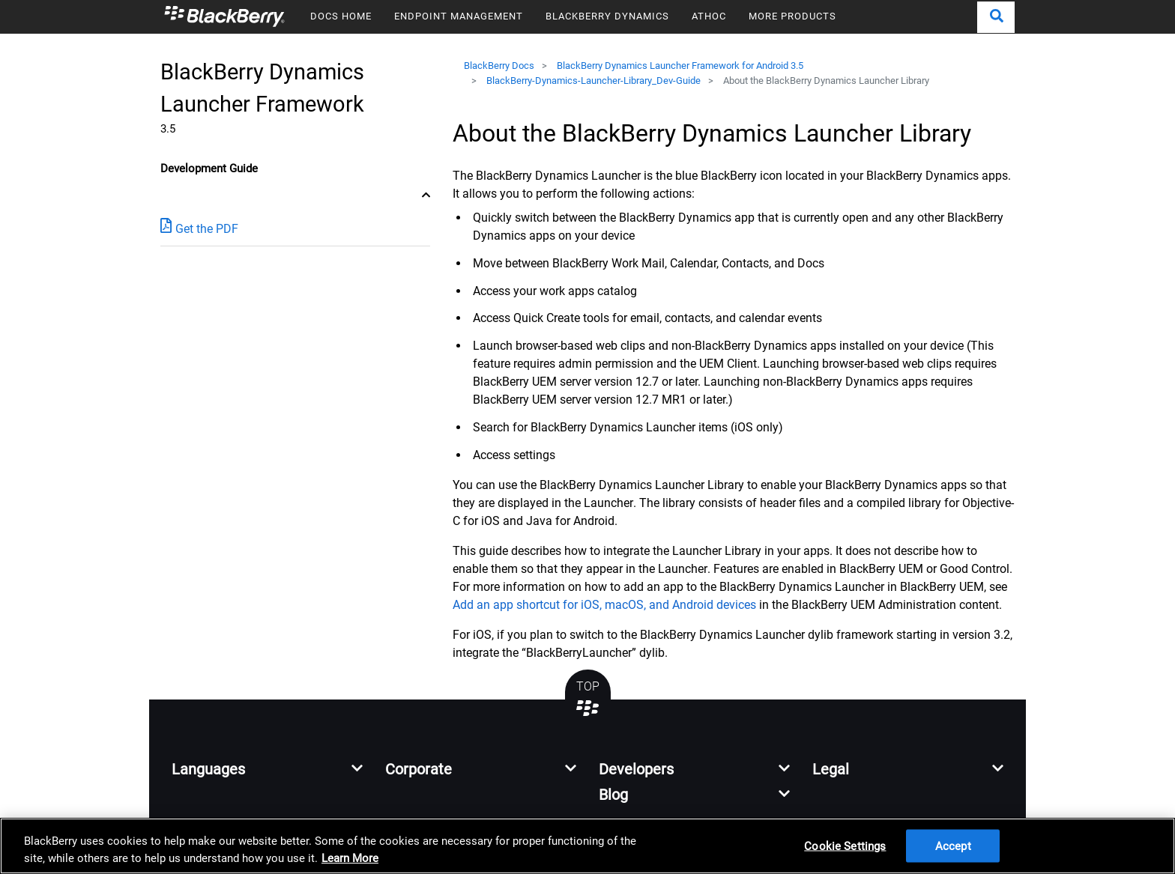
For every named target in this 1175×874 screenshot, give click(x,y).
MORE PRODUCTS (792, 16)
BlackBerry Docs (499, 65)
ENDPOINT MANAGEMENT (458, 16)
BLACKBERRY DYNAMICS (607, 16)
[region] (587, 846)
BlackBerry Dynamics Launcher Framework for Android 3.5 (680, 65)
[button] (996, 17)
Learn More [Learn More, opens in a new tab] (349, 858)
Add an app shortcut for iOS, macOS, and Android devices (604, 605)
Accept (953, 845)
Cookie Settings (845, 845)
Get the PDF (199, 228)
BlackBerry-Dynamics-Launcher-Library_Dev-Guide (593, 80)
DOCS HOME (341, 16)
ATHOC (709, 16)
